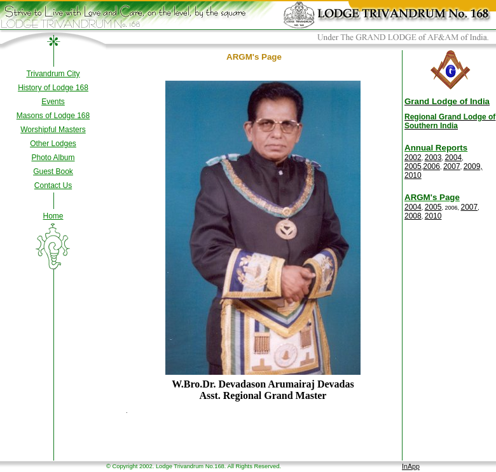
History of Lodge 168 (53, 87)
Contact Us (53, 185)
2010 (413, 175)
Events (53, 101)
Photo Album (52, 157)
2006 (431, 166)
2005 (413, 166)
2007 (451, 166)
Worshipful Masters (52, 129)
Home (53, 216)
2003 (433, 157)
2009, (473, 166)
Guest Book (53, 171)
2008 (413, 216)
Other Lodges (53, 143)
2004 (453, 157)
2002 (413, 157)
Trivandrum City (52, 73)
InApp (411, 466)
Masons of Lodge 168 (53, 115)
